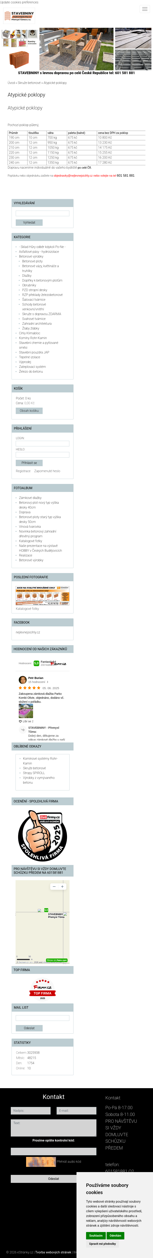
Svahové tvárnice (34, 319)
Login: (20, 438)
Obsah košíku (29, 411)
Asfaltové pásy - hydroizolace (39, 252)
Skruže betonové (29, 83)
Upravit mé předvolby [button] (102, 1243)
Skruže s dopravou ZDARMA (41, 314)
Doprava (24, 512)
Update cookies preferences (19, 2)
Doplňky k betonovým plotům (42, 280)
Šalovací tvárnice (33, 300)
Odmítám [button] (115, 1235)
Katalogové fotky (30, 541)
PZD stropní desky (34, 290)
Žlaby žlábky (30, 328)
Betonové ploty (32, 261)
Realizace (25, 555)
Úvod (11, 83)
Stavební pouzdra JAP (34, 352)
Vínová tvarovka (30, 526)
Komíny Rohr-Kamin (33, 338)
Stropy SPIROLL (34, 773)
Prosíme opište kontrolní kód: (53, 1140)
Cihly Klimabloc (29, 333)
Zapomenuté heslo (47, 471)
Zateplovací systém (32, 367)
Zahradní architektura (37, 323)
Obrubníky (29, 285)
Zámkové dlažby (30, 498)
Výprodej (25, 362)
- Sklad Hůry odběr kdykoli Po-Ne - (42, 247)
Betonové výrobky (31, 256)
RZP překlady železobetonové (42, 295)
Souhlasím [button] (96, 1235)
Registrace (23, 471)
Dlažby (26, 276)
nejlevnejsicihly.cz (28, 632)
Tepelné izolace (29, 357)
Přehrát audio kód (69, 1161)
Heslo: (20, 449)
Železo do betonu (31, 371)
